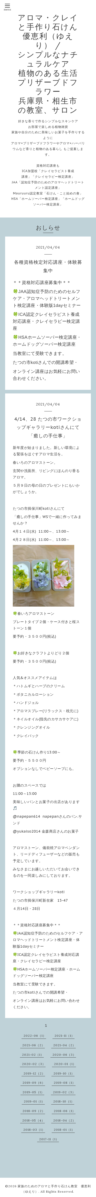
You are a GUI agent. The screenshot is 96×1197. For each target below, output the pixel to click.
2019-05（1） (33, 1092)
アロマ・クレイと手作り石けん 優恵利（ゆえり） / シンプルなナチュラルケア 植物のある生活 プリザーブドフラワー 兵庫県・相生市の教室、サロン (52, 64)
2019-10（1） (64, 1073)
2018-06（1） (65, 1111)
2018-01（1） (64, 1130)
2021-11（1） (64, 1036)
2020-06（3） (64, 1055)
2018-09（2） (34, 1111)
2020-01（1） (65, 1064)
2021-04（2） (64, 1045)
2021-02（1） (33, 1055)
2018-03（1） (34, 1130)
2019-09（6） (34, 1083)
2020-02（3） (34, 1064)
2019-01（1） (34, 1101)
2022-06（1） (35, 1036)
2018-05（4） (33, 1120)
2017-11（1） (49, 1139)
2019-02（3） (64, 1092)
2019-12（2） (34, 1073)
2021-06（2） (33, 1045)
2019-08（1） (65, 1083)
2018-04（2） (64, 1120)
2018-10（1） (63, 1101)
